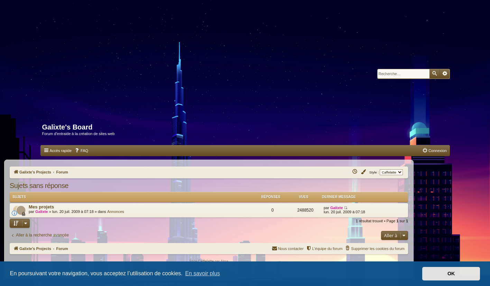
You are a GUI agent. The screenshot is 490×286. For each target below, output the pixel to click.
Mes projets (41, 206)
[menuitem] (81, 150)
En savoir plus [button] (202, 273)
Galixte (41, 211)
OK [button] (451, 273)
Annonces (115, 211)
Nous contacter (288, 248)
